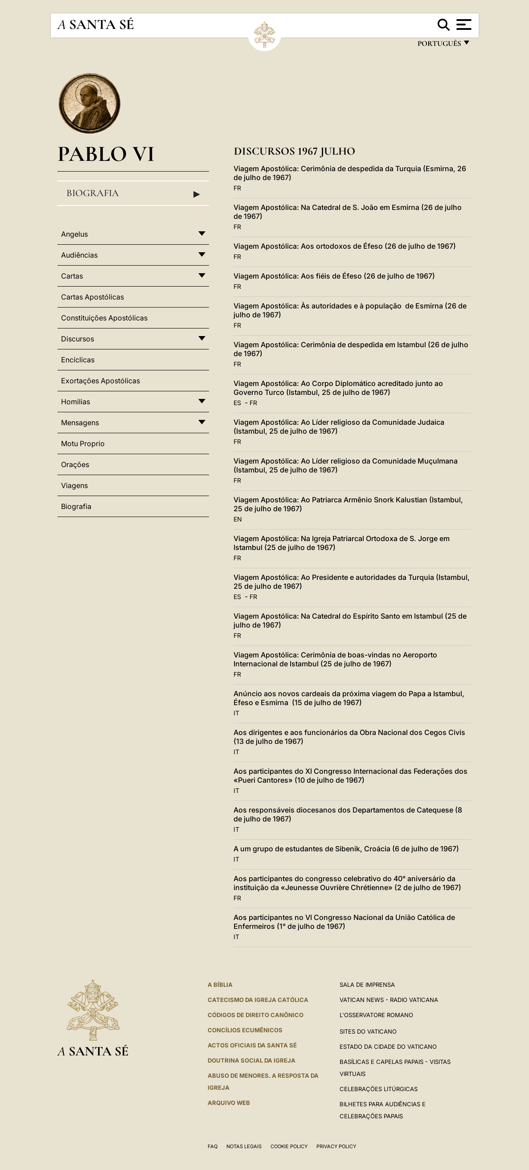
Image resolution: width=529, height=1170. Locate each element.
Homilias (75, 401)
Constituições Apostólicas (104, 317)
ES (237, 402)
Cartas (72, 275)
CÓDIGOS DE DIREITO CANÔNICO (255, 1014)
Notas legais (244, 1146)
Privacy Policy (336, 1146)
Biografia (133, 193)
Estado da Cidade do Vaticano (388, 1046)
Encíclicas (77, 359)
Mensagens (80, 422)
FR (237, 188)
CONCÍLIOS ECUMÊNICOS (245, 1030)
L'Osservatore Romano (376, 1014)
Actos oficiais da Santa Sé (252, 1045)
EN (238, 519)
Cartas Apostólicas (92, 296)
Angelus (74, 234)
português (439, 46)
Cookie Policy (289, 1146)
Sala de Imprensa (367, 984)
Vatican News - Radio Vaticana (389, 999)
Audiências (79, 254)
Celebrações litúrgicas (379, 1088)
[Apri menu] (463, 24)
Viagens (74, 485)
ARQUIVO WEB (229, 1102)
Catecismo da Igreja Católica (258, 999)
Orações (75, 464)
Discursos (77, 338)
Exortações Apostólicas (100, 380)
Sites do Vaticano (368, 1031)
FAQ (212, 1146)
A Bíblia (220, 984)
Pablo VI (106, 153)
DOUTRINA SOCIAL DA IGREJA (251, 1060)
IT (236, 713)
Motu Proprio (83, 443)
